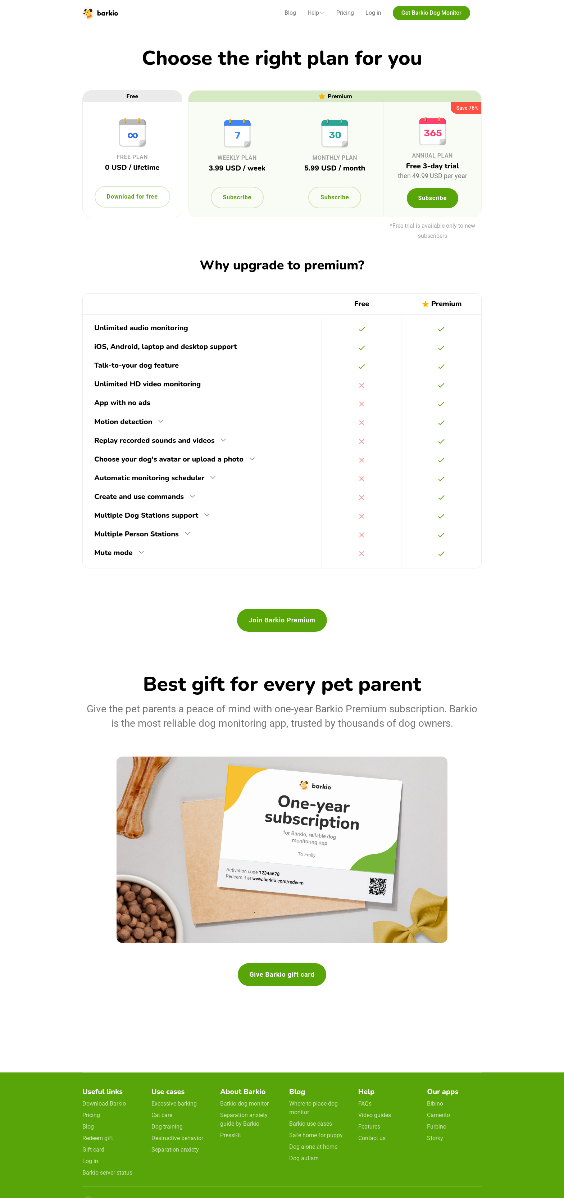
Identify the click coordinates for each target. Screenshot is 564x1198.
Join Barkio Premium (282, 620)
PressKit (230, 1135)
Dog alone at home (313, 1146)
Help (313, 12)
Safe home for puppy (316, 1135)
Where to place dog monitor (313, 1108)
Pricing (345, 12)
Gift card (93, 1149)
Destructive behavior (177, 1138)
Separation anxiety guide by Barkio (244, 1119)
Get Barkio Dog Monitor (431, 12)
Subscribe (237, 197)
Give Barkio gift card (281, 974)
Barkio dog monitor (244, 1103)
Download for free (132, 196)
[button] (316, 13)
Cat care (161, 1115)
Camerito (438, 1115)
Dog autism (304, 1158)
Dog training (167, 1126)
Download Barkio (104, 1103)
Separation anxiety (175, 1149)
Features (369, 1126)
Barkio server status (107, 1172)
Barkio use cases (310, 1123)
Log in (373, 12)
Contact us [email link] (372, 1138)
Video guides (374, 1115)
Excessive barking (174, 1103)
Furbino (436, 1126)
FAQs (365, 1103)
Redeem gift (97, 1138)
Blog (290, 12)
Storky (435, 1138)
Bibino (435, 1103)
